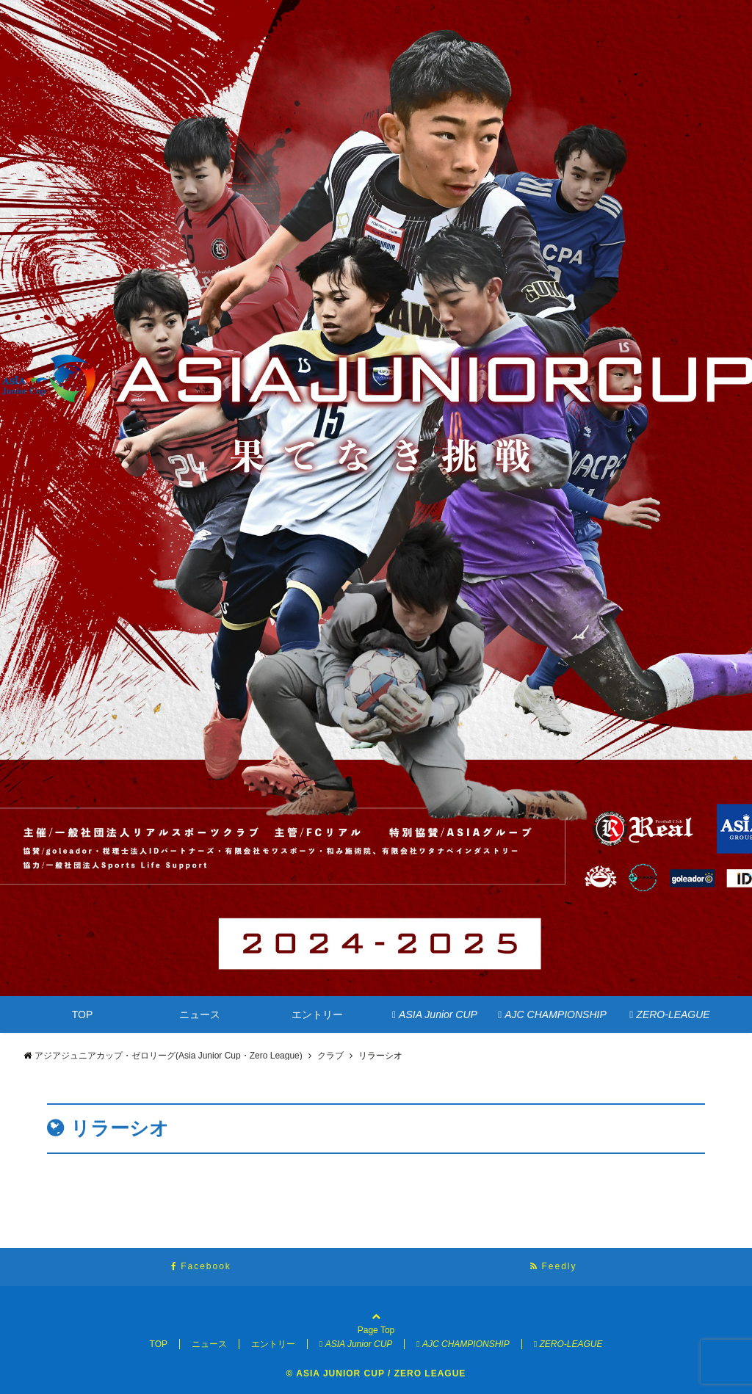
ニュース (199, 1014)
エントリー (317, 1014)
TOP (82, 1014)
